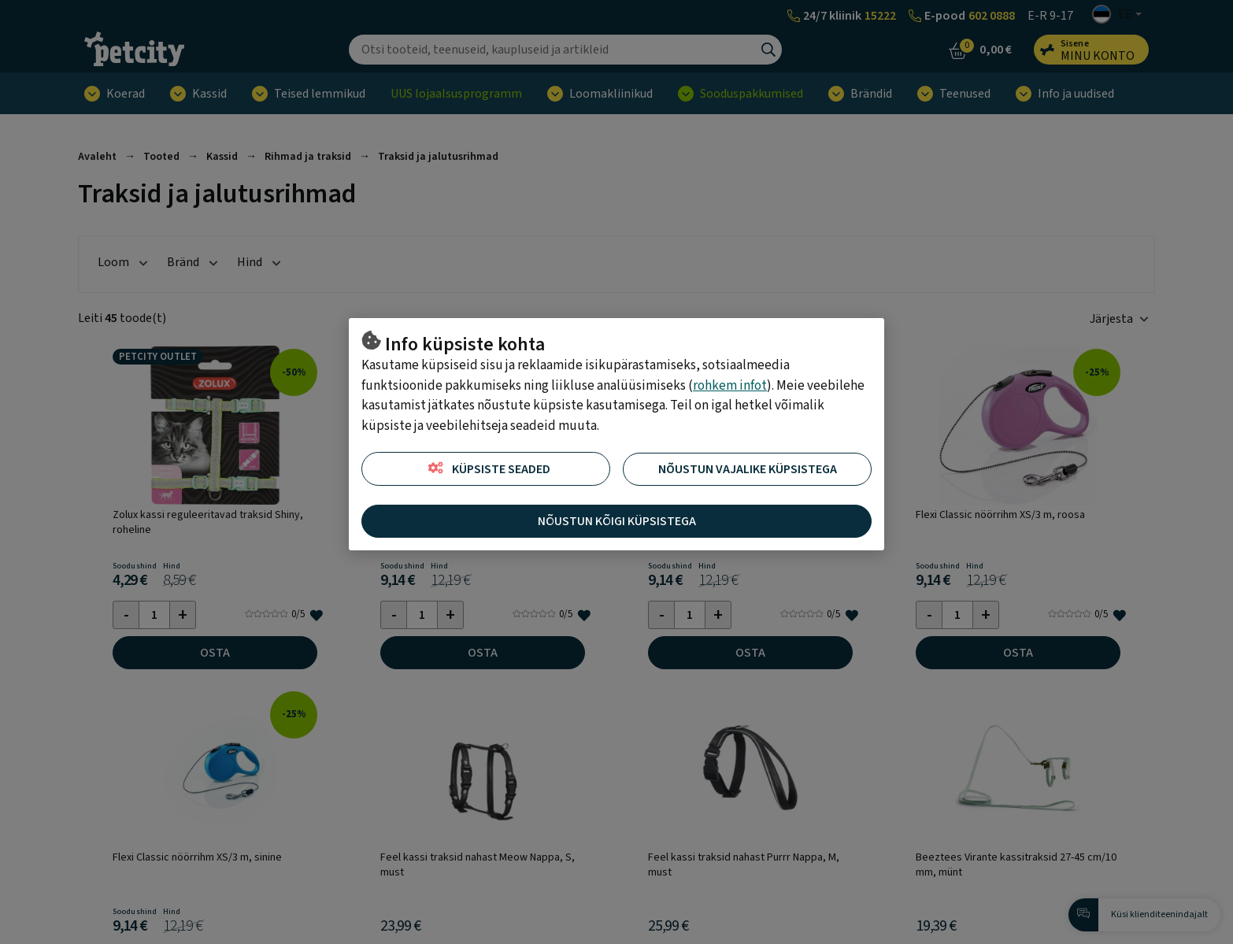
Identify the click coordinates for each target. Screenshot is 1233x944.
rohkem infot (730, 385)
